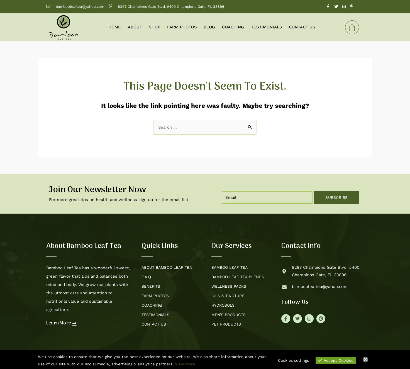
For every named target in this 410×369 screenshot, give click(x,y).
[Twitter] (336, 7)
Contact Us (301, 27)
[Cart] (352, 27)
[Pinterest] (351, 7)
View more (185, 364)
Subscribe (336, 197)
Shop (154, 27)
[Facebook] (328, 7)
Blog (209, 27)
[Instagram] (344, 7)
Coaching (233, 27)
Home (115, 27)
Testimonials (266, 27)
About (135, 27)
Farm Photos (182, 27)
